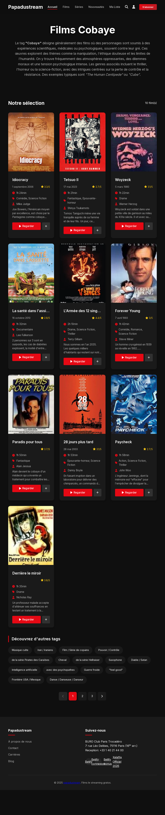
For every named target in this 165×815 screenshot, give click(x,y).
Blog (11, 786)
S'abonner (148, 7)
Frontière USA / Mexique (26, 704)
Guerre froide (93, 694)
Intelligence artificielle (25, 694)
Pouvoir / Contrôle (111, 674)
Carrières (14, 779)
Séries (79, 7)
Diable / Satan (142, 684)
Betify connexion (98, 786)
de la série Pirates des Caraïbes (31, 684)
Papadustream (25, 7)
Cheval (63, 684)
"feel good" (118, 694)
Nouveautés (96, 7)
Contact (13, 773)
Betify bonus (107, 786)
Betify (88, 786)
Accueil (52, 7)
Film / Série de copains (77, 674)
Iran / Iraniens (46, 674)
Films (66, 7)
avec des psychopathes (61, 694)
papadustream (71, 807)
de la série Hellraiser (89, 684)
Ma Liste (114, 7)
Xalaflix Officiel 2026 (117, 786)
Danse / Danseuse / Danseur (67, 704)
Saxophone (117, 684)
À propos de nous (20, 766)
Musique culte (20, 674)
